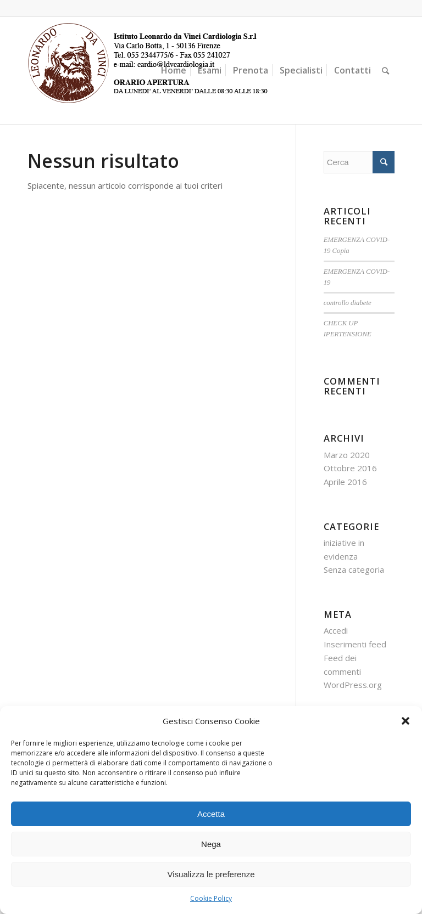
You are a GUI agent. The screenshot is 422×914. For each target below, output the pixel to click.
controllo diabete (347, 303)
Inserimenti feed (355, 644)
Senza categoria (354, 569)
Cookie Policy (211, 898)
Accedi (336, 630)
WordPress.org (353, 684)
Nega (211, 844)
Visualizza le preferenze (211, 874)
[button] (405, 720)
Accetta (211, 814)
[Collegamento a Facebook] (386, 8)
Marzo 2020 (347, 454)
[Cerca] (385, 70)
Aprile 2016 (345, 481)
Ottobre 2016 (350, 467)
